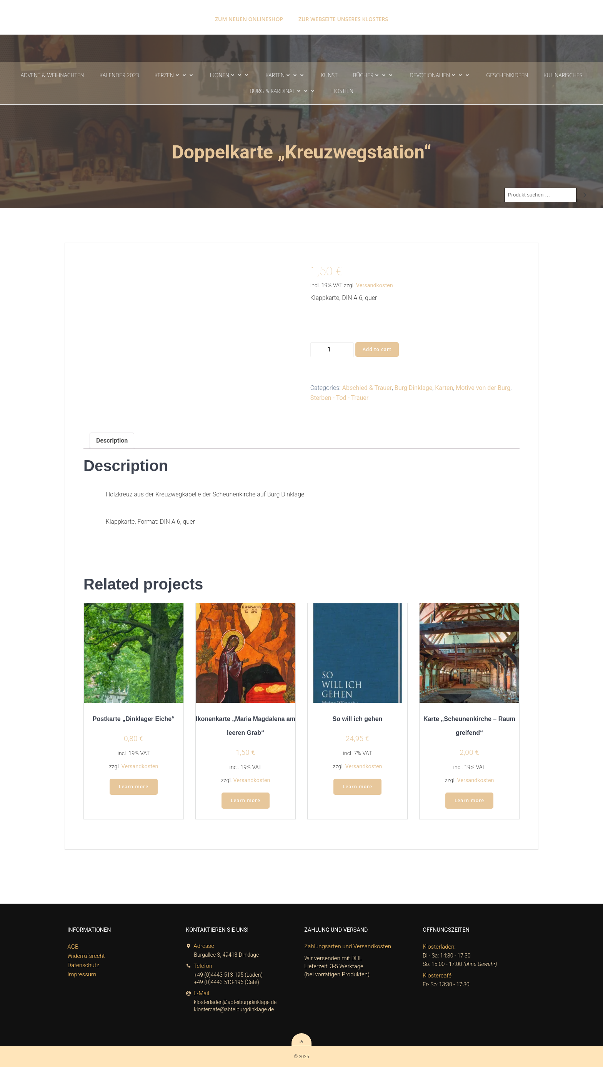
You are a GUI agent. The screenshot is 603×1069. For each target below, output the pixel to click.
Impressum (82, 977)
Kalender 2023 (119, 75)
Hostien (342, 91)
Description (112, 441)
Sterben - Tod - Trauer (339, 398)
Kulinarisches (562, 75)
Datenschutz (84, 967)
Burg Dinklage (413, 389)
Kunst (329, 75)
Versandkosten (374, 286)
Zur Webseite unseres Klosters (343, 15)
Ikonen (230, 75)
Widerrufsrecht (86, 958)
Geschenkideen (507, 75)
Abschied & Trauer (367, 389)
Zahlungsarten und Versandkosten (348, 949)
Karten (285, 75)
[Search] (585, 195)
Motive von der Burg (483, 389)
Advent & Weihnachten (52, 75)
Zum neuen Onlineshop (249, 15)
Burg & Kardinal (283, 91)
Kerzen (175, 75)
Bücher (373, 75)
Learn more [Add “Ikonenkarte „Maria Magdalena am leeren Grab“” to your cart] (245, 802)
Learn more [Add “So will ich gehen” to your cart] (357, 789)
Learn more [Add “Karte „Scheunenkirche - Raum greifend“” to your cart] (469, 802)
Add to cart (377, 350)
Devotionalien (440, 75)
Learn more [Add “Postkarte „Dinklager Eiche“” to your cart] (133, 789)
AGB (73, 949)
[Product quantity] (332, 350)
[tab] (112, 442)
